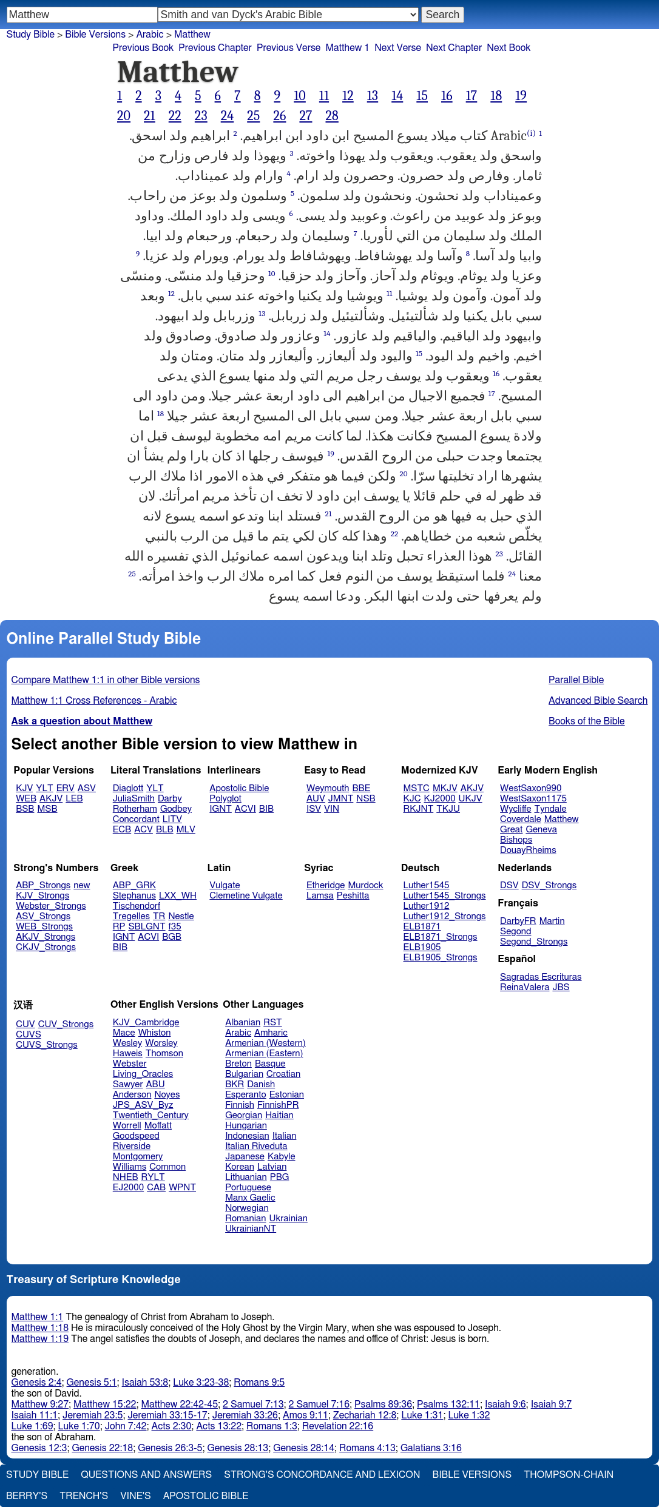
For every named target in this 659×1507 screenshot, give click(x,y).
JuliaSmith (134, 798)
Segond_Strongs (533, 941)
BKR (234, 1084)
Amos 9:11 (305, 1415)
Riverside (131, 1146)
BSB (25, 809)
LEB (74, 798)
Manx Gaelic (250, 1197)
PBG (279, 1177)
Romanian (245, 1218)
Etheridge (325, 885)
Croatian (283, 1074)
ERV (65, 788)
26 (279, 116)
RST (272, 1022)
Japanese (245, 1156)
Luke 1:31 (422, 1415)
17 (472, 96)
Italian (284, 1136)
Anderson (132, 1094)
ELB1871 (422, 926)
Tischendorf (136, 906)
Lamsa (320, 895)
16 (447, 96)
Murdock (365, 885)
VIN (331, 809)
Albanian (242, 1022)
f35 (175, 926)
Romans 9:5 (259, 1382)
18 (496, 96)
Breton (238, 1063)
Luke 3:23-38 (201, 1382)
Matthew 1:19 (40, 1339)
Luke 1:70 (79, 1426)
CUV (25, 1024)
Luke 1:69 (32, 1426)
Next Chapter (454, 48)
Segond (515, 931)
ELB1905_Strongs (441, 957)
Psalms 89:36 (383, 1404)
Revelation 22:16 (337, 1426)
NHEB (125, 1177)
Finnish (239, 1105)
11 (324, 96)
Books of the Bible (587, 721)
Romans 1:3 (271, 1426)
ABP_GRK (134, 885)
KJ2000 (440, 798)
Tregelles (131, 916)
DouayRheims (528, 850)
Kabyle (282, 1156)
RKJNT (419, 809)
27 (305, 116)
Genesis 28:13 (237, 1448)
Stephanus (134, 895)
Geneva (541, 829)
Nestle (181, 916)
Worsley (161, 1043)
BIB (266, 809)
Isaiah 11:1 (35, 1415)
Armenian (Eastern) (264, 1053)
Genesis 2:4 (37, 1382)
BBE (362, 788)
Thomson (164, 1053)
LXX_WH (178, 895)
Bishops (516, 840)
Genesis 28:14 (303, 1448)
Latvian (271, 1167)
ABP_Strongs (43, 885)
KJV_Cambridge (146, 1022)
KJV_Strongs (42, 895)
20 (123, 116)
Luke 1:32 (469, 1415)
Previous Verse (288, 48)
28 (331, 116)
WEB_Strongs (44, 926)
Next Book (508, 48)
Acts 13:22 (219, 1426)
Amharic (271, 1032)
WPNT (182, 1187)
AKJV (51, 798)
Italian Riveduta (256, 1146)
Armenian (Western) (265, 1043)
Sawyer (128, 1084)
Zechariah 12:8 (365, 1415)
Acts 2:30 (172, 1426)
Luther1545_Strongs (445, 895)
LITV (172, 819)
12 (348, 96)
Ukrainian (288, 1218)
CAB (156, 1187)
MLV (186, 829)
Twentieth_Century (151, 1115)
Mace (124, 1032)
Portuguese (248, 1187)
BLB (165, 829)
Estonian (286, 1094)
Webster (130, 1063)
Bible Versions (95, 34)
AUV (315, 798)
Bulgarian (244, 1074)
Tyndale (551, 809)
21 (149, 116)
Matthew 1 (347, 48)
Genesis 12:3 (39, 1448)
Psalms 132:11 (448, 1404)
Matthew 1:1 (38, 1317)
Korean (239, 1167)
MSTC (417, 788)
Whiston (154, 1032)
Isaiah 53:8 (145, 1382)
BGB (171, 937)
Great (511, 829)
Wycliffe (515, 809)
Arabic (238, 1032)
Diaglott (128, 788)
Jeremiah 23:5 (93, 1415)
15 (422, 96)
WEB (26, 798)
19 (521, 96)
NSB (365, 798)
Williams (130, 1167)
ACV (143, 829)
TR (159, 916)
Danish (261, 1084)
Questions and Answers (146, 1475)
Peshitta (353, 895)
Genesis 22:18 (102, 1448)
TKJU (448, 809)
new (81, 885)
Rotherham (135, 809)
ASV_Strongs (43, 916)
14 (397, 96)
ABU (155, 1084)
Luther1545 (427, 885)
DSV (509, 885)
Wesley (127, 1043)
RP (119, 926)
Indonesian (247, 1136)
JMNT (341, 798)
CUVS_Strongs (47, 1045)
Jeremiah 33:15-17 (167, 1415)
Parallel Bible (576, 680)
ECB (122, 829)
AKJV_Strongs (45, 937)
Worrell (127, 1125)
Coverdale (520, 819)
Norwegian (246, 1208)
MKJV (445, 788)
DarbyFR (518, 921)
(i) (531, 133)
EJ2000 (128, 1187)
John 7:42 (126, 1426)
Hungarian (246, 1125)
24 (227, 116)
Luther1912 (427, 906)
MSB (47, 809)
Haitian (279, 1115)
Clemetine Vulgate (245, 895)
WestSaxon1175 (533, 798)
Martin (552, 921)
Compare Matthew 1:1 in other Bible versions (106, 680)
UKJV (470, 798)
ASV (87, 788)
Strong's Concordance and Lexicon (322, 1475)
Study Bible (31, 34)
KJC (412, 798)
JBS (560, 987)
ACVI (245, 809)
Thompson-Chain (568, 1475)
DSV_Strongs (549, 885)
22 (175, 116)
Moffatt (158, 1125)
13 (372, 96)
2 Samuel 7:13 (253, 1404)
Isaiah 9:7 (551, 1404)
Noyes (167, 1094)
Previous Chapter (215, 48)
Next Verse (397, 48)
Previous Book (143, 48)
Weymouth (328, 788)
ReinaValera (524, 987)
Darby (170, 798)
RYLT (152, 1177)
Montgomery (138, 1156)
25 (253, 116)
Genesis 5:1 (92, 1382)
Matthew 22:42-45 (179, 1404)
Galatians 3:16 (431, 1448)
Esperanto (245, 1094)
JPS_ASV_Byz (143, 1105)
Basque (270, 1063)
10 (300, 96)
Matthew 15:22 (104, 1404)
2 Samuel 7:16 (319, 1404)
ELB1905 (422, 947)
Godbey (176, 809)
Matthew (561, 819)
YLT (44, 788)
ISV (313, 809)
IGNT (220, 809)
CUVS (28, 1034)
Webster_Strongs (51, 906)
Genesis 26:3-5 (170, 1448)
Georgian (243, 1115)
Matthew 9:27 (40, 1404)
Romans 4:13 (367, 1448)
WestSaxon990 (530, 788)
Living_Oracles (143, 1074)
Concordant (136, 819)
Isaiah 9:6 (505, 1404)
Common (167, 1167)
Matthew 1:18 (40, 1328)
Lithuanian (246, 1177)
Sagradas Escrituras (540, 977)
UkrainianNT (250, 1228)
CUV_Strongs (65, 1024)
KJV (24, 788)
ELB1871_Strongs (441, 937)
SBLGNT (146, 926)
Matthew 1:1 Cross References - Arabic (94, 701)
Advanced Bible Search (598, 701)
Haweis (128, 1053)
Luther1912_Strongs (445, 916)
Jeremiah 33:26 (245, 1415)
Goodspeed (136, 1136)
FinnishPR (278, 1105)
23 (201, 116)
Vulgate (224, 885)
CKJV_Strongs (46, 947)
